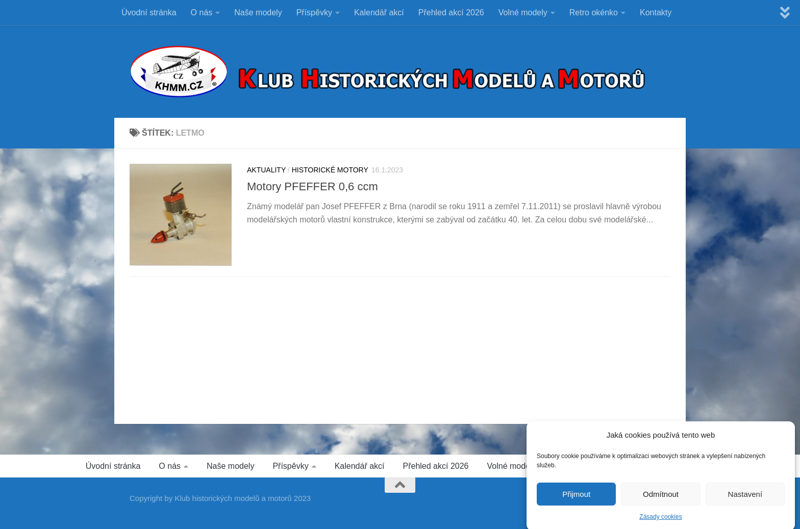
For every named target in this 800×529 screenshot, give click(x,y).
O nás (202, 12)
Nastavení (745, 502)
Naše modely (258, 12)
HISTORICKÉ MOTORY (330, 170)
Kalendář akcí (379, 12)
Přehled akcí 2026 (451, 12)
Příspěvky (314, 12)
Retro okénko (593, 12)
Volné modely (522, 12)
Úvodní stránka (149, 12)
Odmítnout (661, 502)
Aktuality (266, 170)
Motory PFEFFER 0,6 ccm (312, 186)
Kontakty (655, 12)
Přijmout (576, 502)
